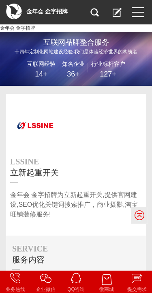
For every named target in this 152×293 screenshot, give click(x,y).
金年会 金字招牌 (17, 28)
